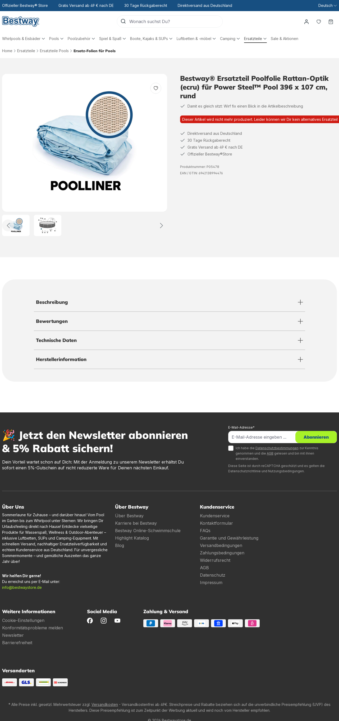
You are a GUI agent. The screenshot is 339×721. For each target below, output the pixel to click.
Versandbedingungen (221, 545)
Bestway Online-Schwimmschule (148, 530)
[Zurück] (8, 226)
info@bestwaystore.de (22, 587)
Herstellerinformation (61, 359)
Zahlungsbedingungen (222, 552)
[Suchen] (123, 21)
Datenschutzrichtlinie (244, 471)
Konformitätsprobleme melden (32, 627)
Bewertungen (52, 321)
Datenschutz (212, 575)
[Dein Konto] (306, 21)
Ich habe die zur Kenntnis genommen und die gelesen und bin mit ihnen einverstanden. (277, 453)
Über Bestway (129, 515)
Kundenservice (215, 515)
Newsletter (13, 635)
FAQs (205, 530)
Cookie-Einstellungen (23, 620)
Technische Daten (56, 340)
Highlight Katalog (132, 538)
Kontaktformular (216, 523)
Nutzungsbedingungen (286, 471)
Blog (119, 545)
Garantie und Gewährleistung (229, 538)
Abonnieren (316, 437)
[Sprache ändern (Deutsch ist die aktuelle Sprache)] (327, 5)
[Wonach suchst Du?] (175, 21)
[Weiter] (161, 226)
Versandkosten (104, 704)
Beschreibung (52, 302)
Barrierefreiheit (17, 642)
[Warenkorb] (331, 21)
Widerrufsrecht (215, 560)
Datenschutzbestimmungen (277, 448)
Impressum (211, 582)
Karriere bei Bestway (136, 523)
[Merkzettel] (319, 21)
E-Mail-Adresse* (241, 427)
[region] (85, 155)
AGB (270, 453)
